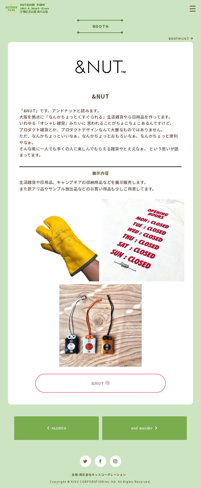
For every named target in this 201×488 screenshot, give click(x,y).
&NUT (97, 383)
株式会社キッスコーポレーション (102, 474)
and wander (142, 427)
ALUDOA (59, 427)
